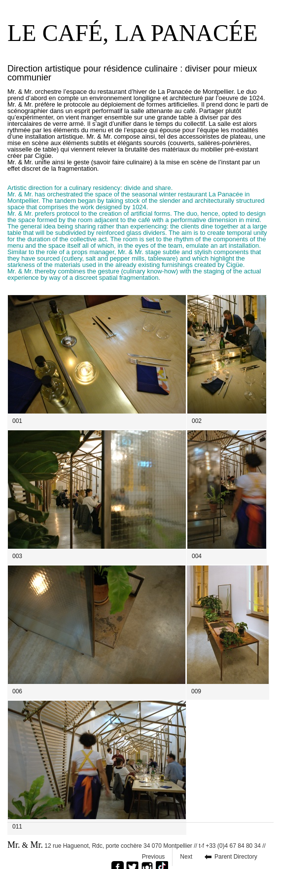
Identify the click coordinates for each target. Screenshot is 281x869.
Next (186, 856)
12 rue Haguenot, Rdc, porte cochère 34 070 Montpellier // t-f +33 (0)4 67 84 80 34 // (136, 845)
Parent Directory (235, 856)
